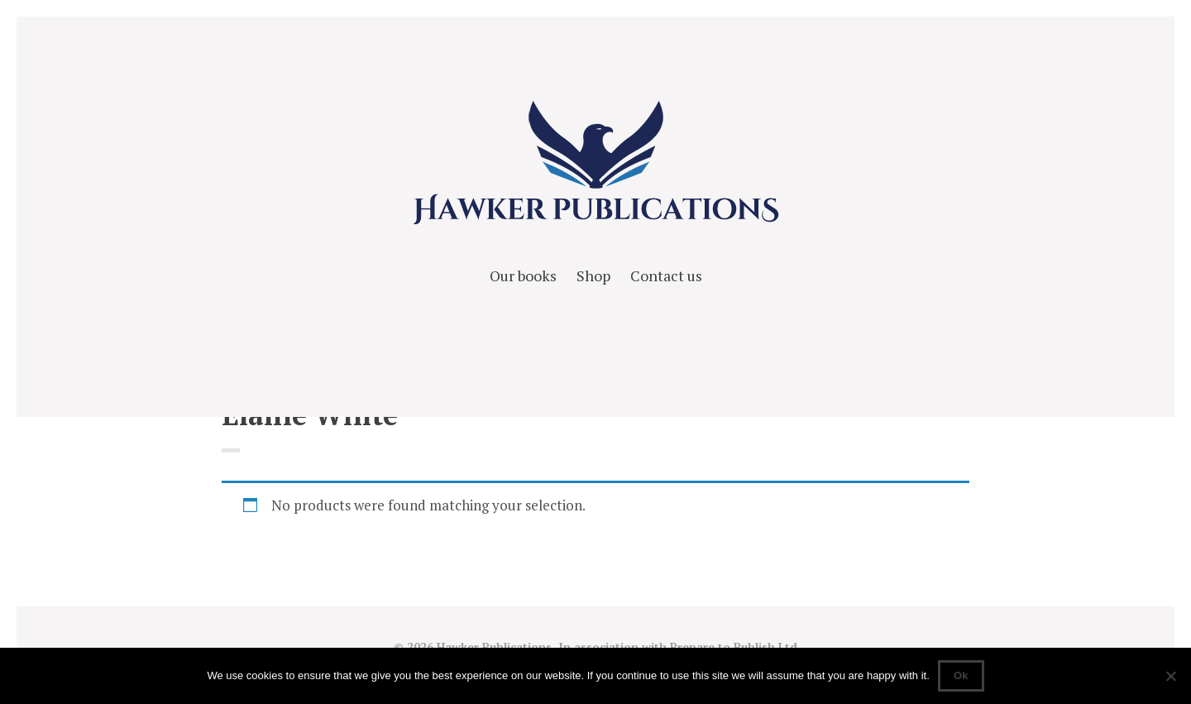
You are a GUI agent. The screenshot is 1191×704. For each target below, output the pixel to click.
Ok (961, 675)
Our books (523, 275)
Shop (593, 275)
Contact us (666, 275)
